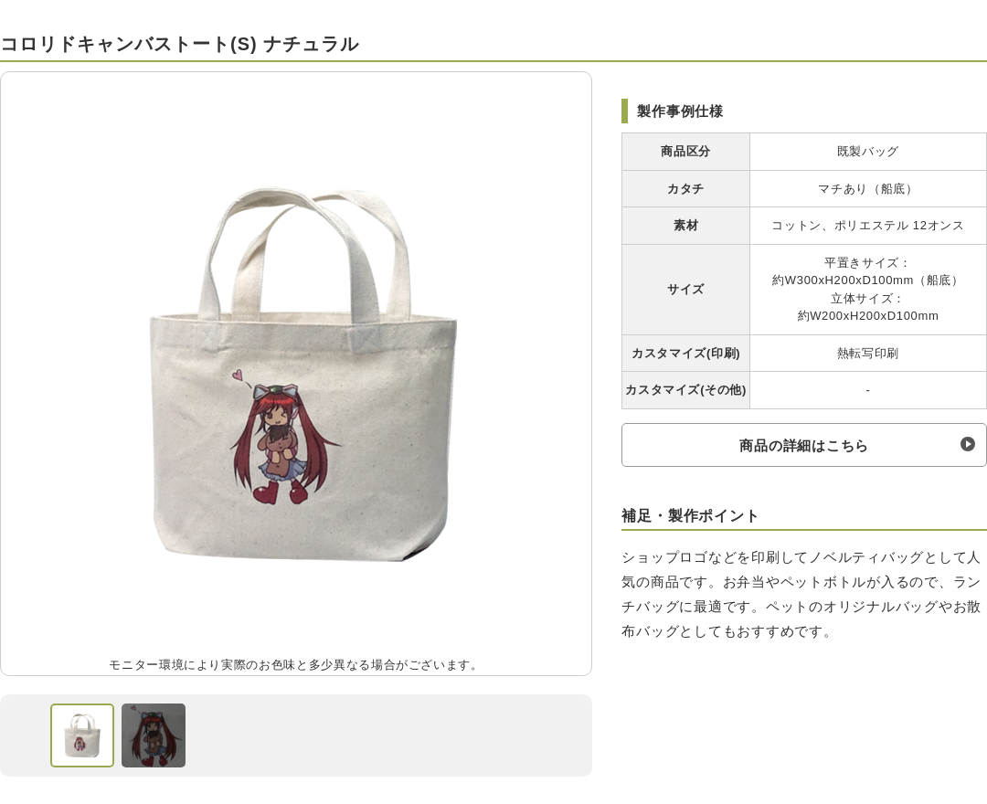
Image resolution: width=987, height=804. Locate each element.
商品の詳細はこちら (804, 445)
